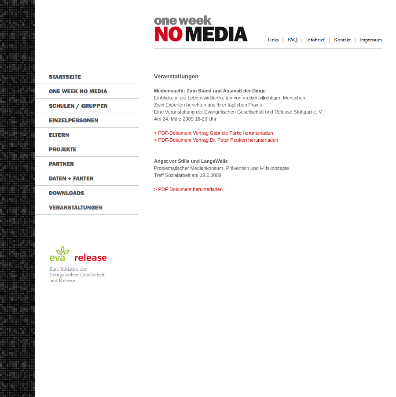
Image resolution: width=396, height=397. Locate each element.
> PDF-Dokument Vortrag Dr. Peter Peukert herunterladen (216, 140)
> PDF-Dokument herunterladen (188, 189)
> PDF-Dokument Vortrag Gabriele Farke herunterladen (213, 133)
